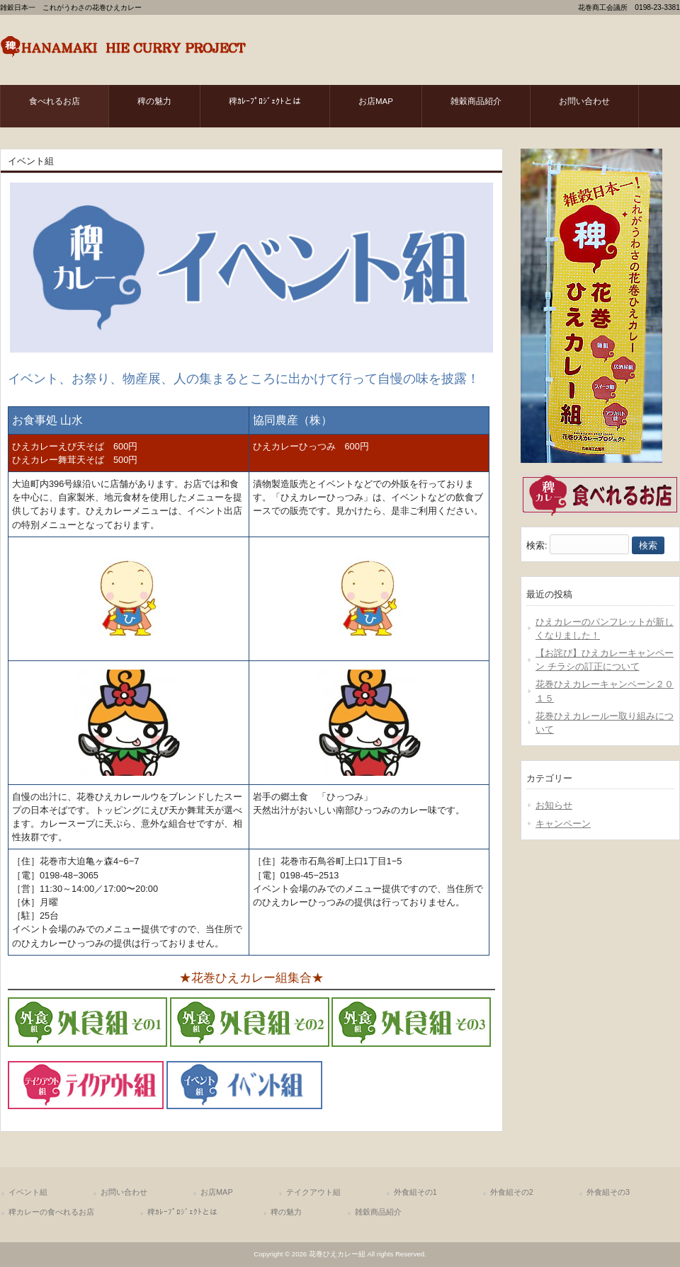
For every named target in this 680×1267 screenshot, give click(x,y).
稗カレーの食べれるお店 (51, 1212)
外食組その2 (511, 1192)
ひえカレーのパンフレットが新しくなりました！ (605, 629)
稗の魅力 (286, 1212)
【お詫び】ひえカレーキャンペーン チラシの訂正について (605, 660)
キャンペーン (563, 823)
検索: (537, 545)
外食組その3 (608, 1192)
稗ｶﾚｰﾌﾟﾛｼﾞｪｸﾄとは (182, 1212)
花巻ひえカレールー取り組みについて (605, 723)
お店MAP (216, 1192)
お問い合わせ (124, 1192)
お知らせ (554, 805)
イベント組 (27, 1192)
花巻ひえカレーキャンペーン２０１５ (605, 691)
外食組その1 (415, 1192)
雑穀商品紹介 (378, 1212)
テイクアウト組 (313, 1192)
